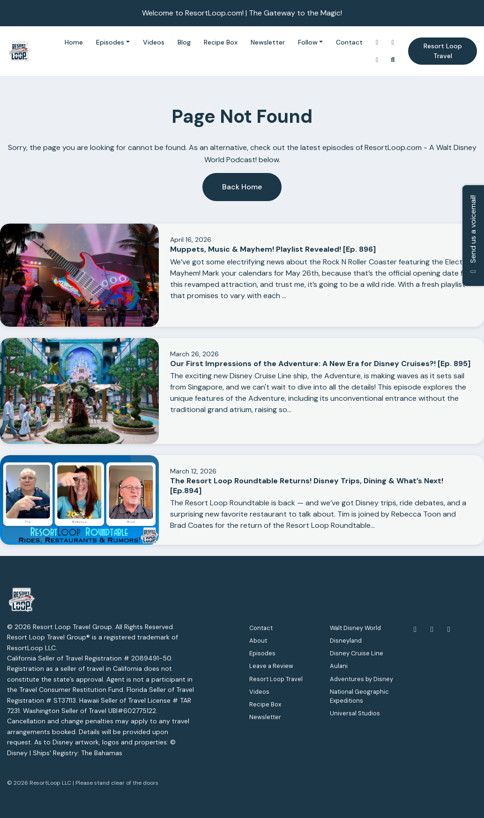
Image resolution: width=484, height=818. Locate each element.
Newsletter (268, 42)
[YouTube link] (393, 42)
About (258, 641)
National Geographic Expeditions (359, 696)
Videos (153, 42)
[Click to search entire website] (393, 59)
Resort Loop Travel (443, 51)
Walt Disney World (355, 628)
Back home (242, 187)
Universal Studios (355, 713)
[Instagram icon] (449, 630)
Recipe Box (221, 42)
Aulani (339, 666)
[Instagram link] (377, 42)
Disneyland (346, 641)
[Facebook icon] (415, 630)
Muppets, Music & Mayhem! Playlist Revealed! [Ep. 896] (273, 249)
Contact (349, 42)
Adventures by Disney (361, 679)
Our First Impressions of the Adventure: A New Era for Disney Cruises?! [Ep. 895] (320, 363)
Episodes (110, 42)
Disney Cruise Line (356, 653)
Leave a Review (271, 666)
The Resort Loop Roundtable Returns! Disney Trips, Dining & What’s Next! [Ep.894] (306, 485)
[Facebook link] (377, 59)
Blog (184, 42)
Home (74, 42)
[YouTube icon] (432, 630)
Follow (308, 42)
